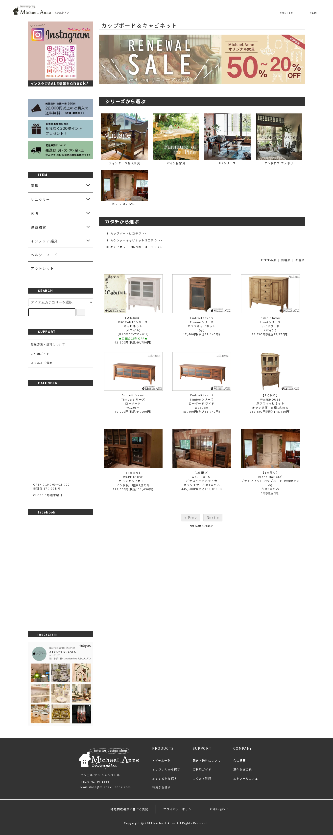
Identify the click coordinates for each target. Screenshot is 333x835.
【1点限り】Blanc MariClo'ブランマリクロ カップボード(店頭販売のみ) (270, 479)
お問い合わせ (219, 809)
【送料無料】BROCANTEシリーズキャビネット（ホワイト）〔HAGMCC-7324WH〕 (133, 326)
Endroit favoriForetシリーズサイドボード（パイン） (270, 324)
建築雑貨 (38, 227)
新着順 (300, 260)
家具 (34, 185)
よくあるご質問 (42, 363)
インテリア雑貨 (44, 240)
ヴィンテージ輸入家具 (124, 139)
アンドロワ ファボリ (279, 139)
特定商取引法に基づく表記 (129, 809)
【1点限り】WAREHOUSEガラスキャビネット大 (201, 477)
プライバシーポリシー (179, 809)
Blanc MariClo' (124, 188)
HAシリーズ (227, 139)
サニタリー (40, 199)
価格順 (285, 260)
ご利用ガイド (40, 354)
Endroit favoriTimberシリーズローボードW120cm (133, 401)
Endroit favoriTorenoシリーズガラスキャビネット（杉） (202, 324)
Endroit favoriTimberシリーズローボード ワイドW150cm (202, 401)
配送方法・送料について (48, 344)
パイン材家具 (176, 139)
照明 (34, 213)
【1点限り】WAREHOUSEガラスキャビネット (270, 399)
